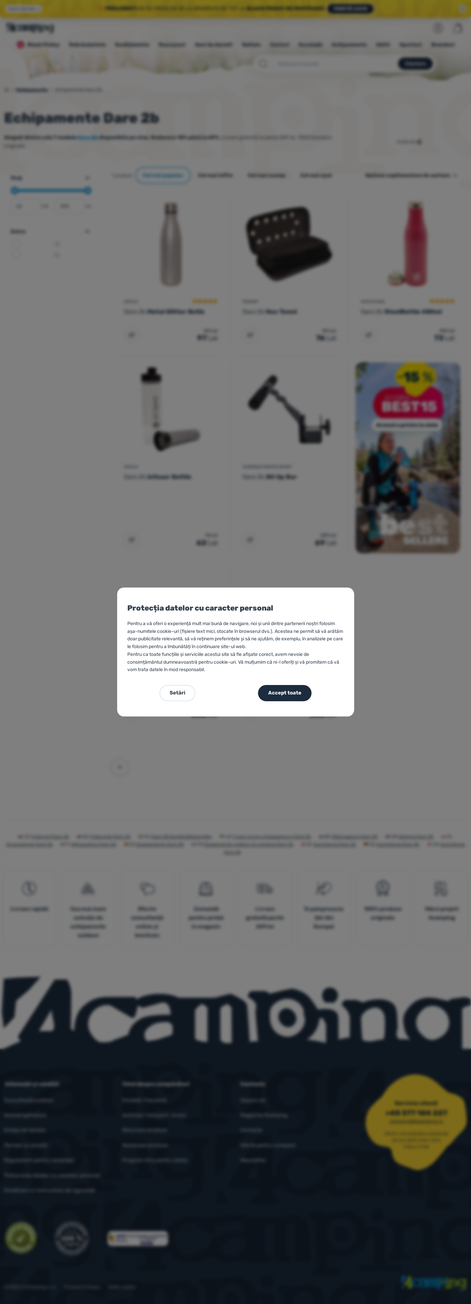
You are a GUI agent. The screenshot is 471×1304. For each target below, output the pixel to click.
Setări (177, 693)
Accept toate (284, 693)
